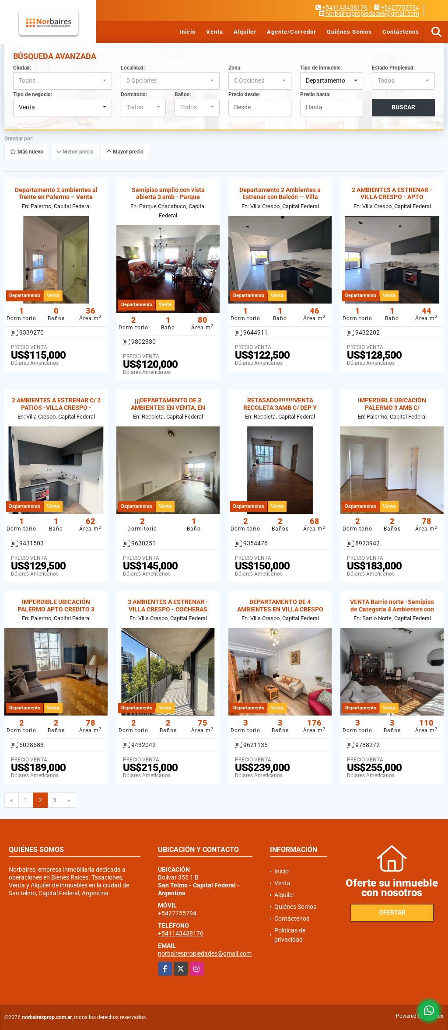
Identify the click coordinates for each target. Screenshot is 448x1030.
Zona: (235, 68)
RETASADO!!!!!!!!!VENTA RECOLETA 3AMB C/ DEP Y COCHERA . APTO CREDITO (280, 408)
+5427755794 (400, 7)
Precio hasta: (315, 94)
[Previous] (11, 800)
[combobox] (62, 81)
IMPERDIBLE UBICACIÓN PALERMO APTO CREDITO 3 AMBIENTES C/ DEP (56, 609)
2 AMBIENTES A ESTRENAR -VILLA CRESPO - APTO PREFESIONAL (392, 197)
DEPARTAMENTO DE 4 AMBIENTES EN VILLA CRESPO (280, 605)
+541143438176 (345, 7)
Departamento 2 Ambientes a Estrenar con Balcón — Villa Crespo (280, 197)
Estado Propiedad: (393, 68)
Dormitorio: (134, 94)
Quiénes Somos (349, 31)
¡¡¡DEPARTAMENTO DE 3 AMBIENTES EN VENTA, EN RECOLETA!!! (168, 408)
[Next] (69, 800)
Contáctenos (400, 31)
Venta (214, 31)
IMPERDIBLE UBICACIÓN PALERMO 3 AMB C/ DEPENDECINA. (392, 408)
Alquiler (245, 31)
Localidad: (133, 68)
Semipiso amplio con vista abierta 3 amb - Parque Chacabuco (168, 197)
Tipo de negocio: (32, 94)
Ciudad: (22, 68)
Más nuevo (26, 152)
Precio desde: (244, 94)
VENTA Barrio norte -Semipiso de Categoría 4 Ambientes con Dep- (392, 609)
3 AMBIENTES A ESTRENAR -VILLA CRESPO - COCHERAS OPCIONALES (168, 609)
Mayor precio (125, 152)
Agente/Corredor (291, 31)
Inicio (187, 31)
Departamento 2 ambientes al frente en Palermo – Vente (56, 193)
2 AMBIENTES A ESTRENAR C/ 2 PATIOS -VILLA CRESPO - (56, 404)
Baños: (183, 94)
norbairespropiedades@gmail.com (205, 953)
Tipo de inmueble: (321, 68)
